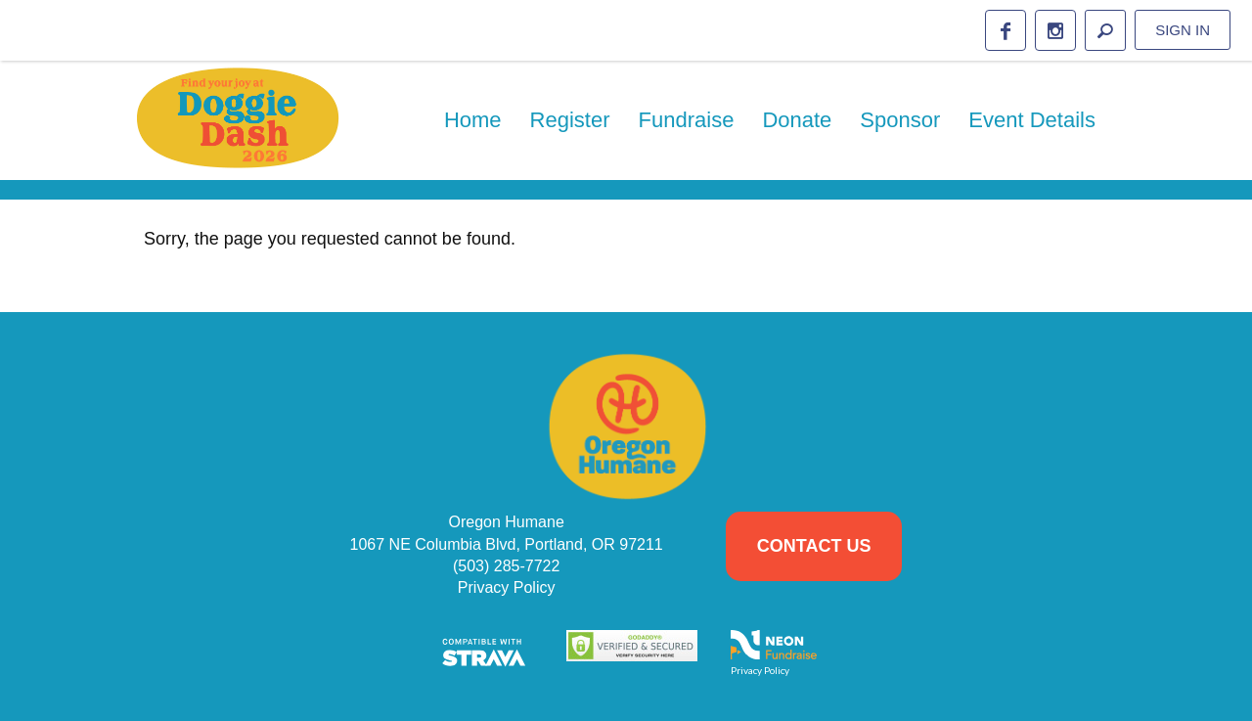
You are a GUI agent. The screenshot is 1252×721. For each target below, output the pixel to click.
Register (570, 120)
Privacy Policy (507, 587)
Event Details (1032, 120)
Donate (796, 120)
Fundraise (687, 120)
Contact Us (814, 546)
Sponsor (900, 120)
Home (473, 120)
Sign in (1182, 30)
